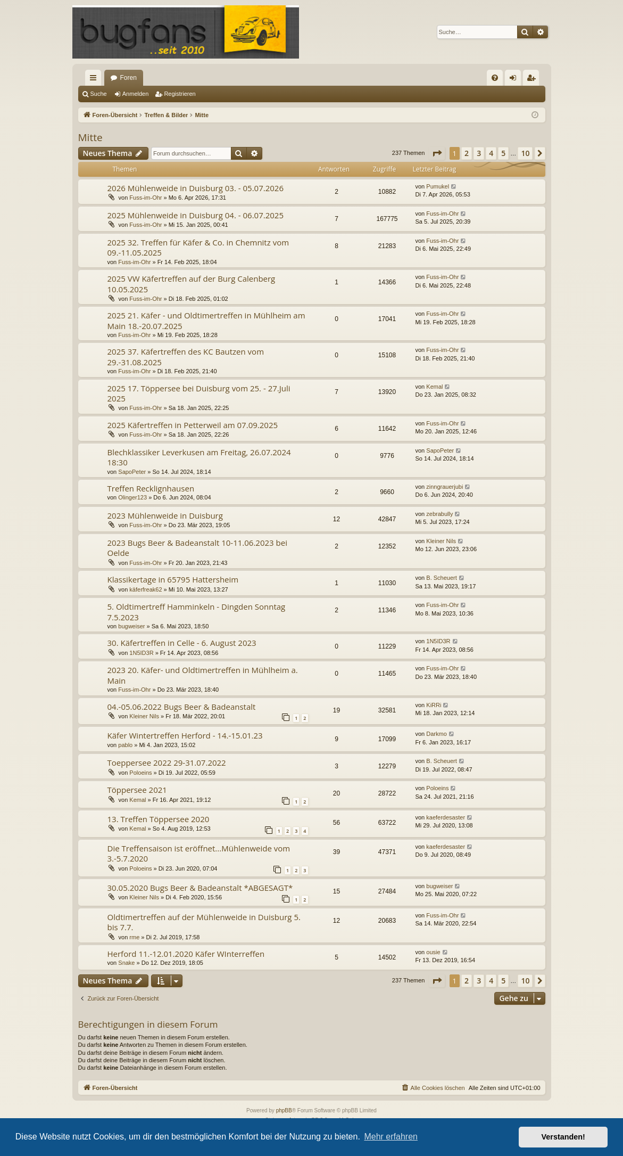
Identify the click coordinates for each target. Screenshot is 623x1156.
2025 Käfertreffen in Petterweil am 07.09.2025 (192, 425)
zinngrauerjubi (444, 486)
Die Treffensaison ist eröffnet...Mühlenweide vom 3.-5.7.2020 (198, 853)
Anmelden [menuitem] (514, 80)
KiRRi (433, 705)
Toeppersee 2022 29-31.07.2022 (166, 762)
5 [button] (503, 153)
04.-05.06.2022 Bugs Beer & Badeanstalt (181, 706)
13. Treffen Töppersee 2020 (158, 819)
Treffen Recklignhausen (151, 488)
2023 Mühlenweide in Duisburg (165, 515)
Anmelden (135, 94)
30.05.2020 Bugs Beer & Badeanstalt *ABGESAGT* (200, 887)
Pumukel (437, 186)
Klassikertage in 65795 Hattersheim (173, 579)
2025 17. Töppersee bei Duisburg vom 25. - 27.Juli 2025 (198, 393)
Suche (98, 94)
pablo (125, 745)
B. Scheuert (441, 578)
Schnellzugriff (95, 80)
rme (134, 937)
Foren (128, 77)
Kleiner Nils (441, 541)
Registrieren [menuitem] (532, 80)
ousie (433, 952)
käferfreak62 (145, 589)
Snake (126, 963)
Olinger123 (132, 497)
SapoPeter (132, 472)
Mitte (90, 137)
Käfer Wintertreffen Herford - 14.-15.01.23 (185, 735)
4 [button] (491, 153)
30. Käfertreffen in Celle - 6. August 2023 (181, 642)
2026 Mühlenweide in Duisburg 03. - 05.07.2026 (195, 188)
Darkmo (436, 734)
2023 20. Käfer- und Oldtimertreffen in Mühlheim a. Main (202, 675)
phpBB (284, 1110)
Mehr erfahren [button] (391, 1136)
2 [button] (466, 153)
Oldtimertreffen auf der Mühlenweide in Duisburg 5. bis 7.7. (204, 922)
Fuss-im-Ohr (145, 197)
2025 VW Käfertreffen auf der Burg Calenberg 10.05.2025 (191, 283)
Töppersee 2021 (137, 789)
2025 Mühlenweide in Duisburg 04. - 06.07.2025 (195, 215)
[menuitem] (495, 78)
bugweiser (131, 626)
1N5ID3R (141, 653)
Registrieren (179, 94)
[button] (437, 153)
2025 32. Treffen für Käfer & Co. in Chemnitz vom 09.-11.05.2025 (198, 247)
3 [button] (479, 153)
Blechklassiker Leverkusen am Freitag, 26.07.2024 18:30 (199, 457)
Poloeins (140, 772)
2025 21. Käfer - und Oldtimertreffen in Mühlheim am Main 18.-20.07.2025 (206, 320)
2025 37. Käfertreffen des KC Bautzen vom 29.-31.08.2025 (185, 356)
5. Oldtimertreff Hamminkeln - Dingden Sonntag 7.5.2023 (196, 611)
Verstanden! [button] (563, 1137)
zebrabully (439, 514)
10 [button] (525, 153)
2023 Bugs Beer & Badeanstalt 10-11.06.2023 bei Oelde (197, 547)
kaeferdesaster (445, 817)
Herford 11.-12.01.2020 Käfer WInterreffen (186, 953)
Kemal (434, 386)
